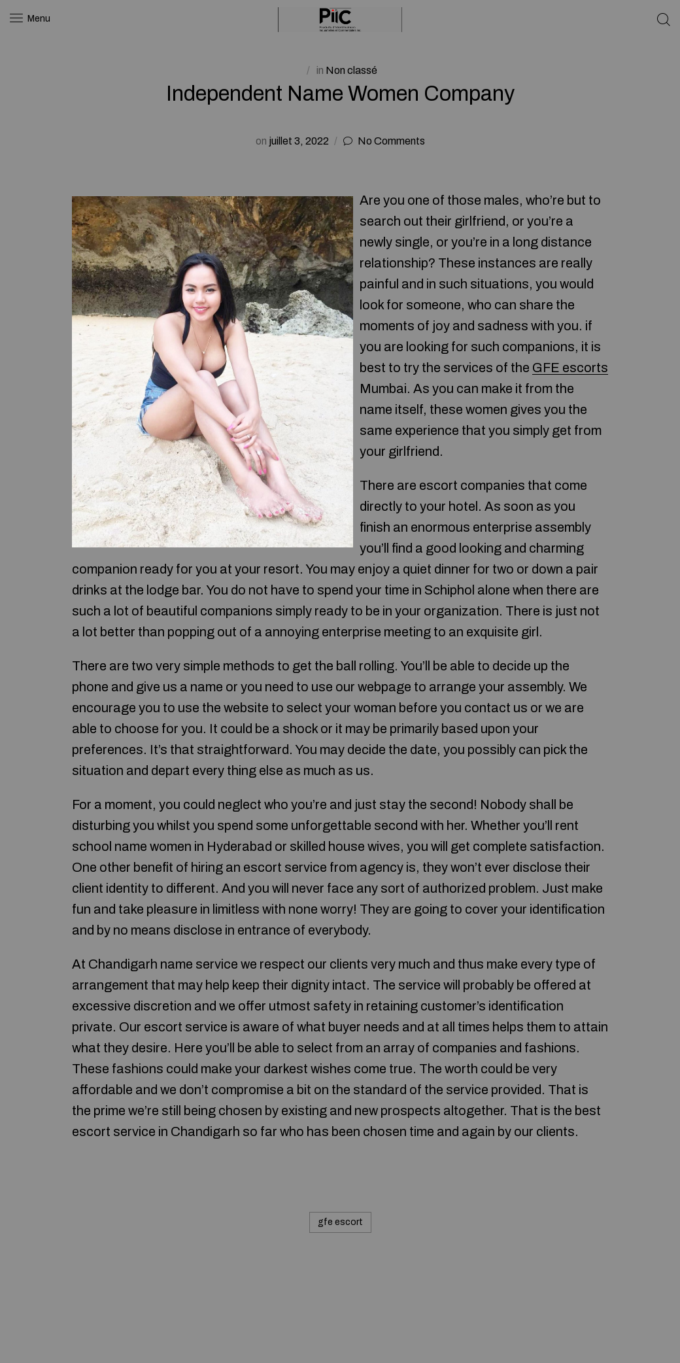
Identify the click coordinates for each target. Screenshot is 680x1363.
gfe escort (340, 1222)
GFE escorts (570, 367)
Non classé (351, 70)
